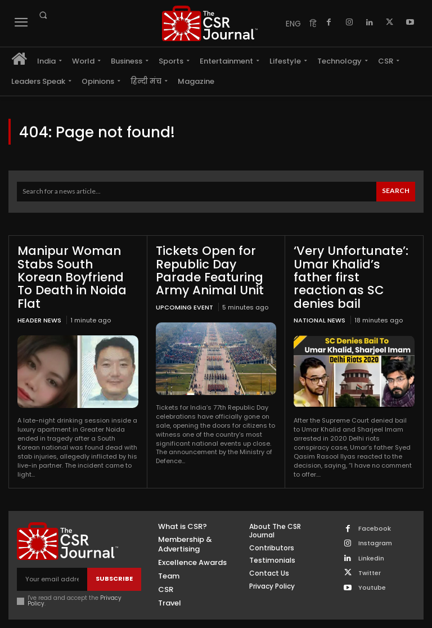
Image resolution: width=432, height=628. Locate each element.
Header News (39, 303)
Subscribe (114, 562)
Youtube (372, 571)
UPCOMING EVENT (184, 303)
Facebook (374, 512)
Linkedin (371, 542)
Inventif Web (245, 615)
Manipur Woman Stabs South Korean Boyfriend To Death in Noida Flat (76, 269)
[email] (52, 563)
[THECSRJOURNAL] (210, 23)
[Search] (395, 191)
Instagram (375, 527)
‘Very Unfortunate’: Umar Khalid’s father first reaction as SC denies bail (350, 269)
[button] (43, 15)
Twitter (369, 557)
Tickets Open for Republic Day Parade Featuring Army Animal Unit (214, 269)
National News (319, 303)
